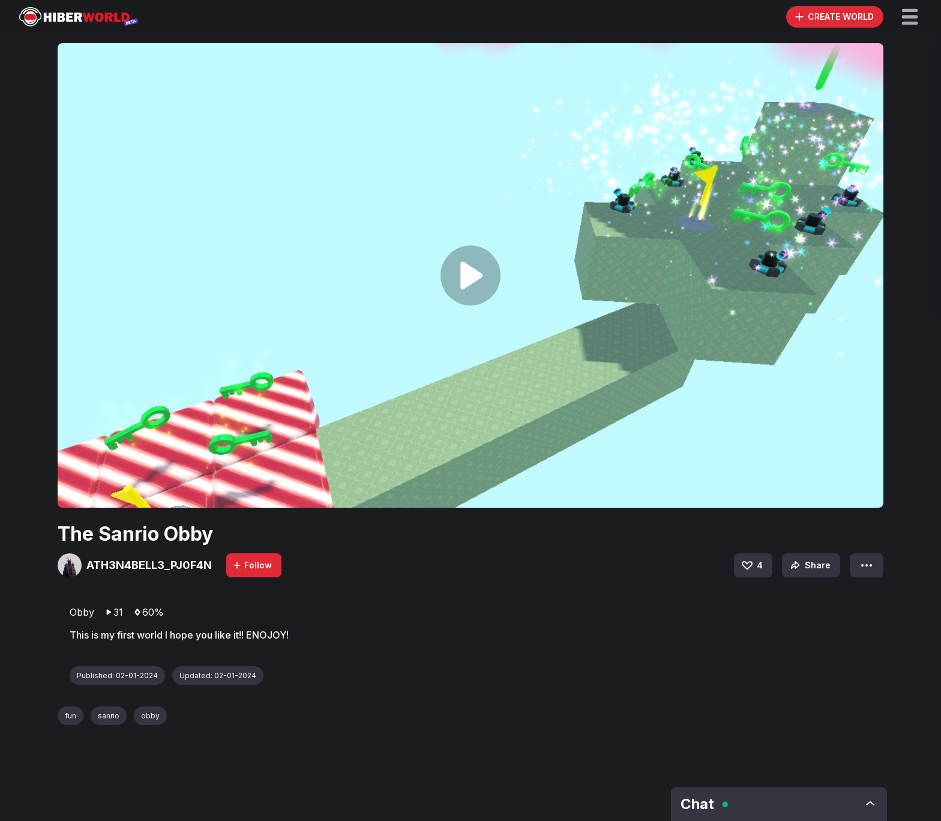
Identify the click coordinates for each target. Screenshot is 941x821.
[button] (910, 17)
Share (809, 565)
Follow (252, 565)
